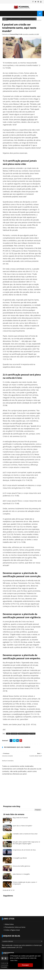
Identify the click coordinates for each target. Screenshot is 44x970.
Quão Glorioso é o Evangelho (21, 875)
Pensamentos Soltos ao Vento (15, 928)
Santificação (5, 21)
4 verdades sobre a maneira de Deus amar (25, 835)
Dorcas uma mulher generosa (21, 867)
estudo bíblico (16, 19)
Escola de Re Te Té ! (9, 891)
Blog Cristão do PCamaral (20, 818)
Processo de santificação (27, 19)
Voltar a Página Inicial (12, 931)
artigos (8, 19)
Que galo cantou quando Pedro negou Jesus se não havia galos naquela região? (26, 843)
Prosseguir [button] (25, 965)
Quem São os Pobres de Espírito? (22, 827)
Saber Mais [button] (13, 960)
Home (3, 19)
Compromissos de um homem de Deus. (24, 851)
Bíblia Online (9, 925)
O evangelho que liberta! (20, 859)
